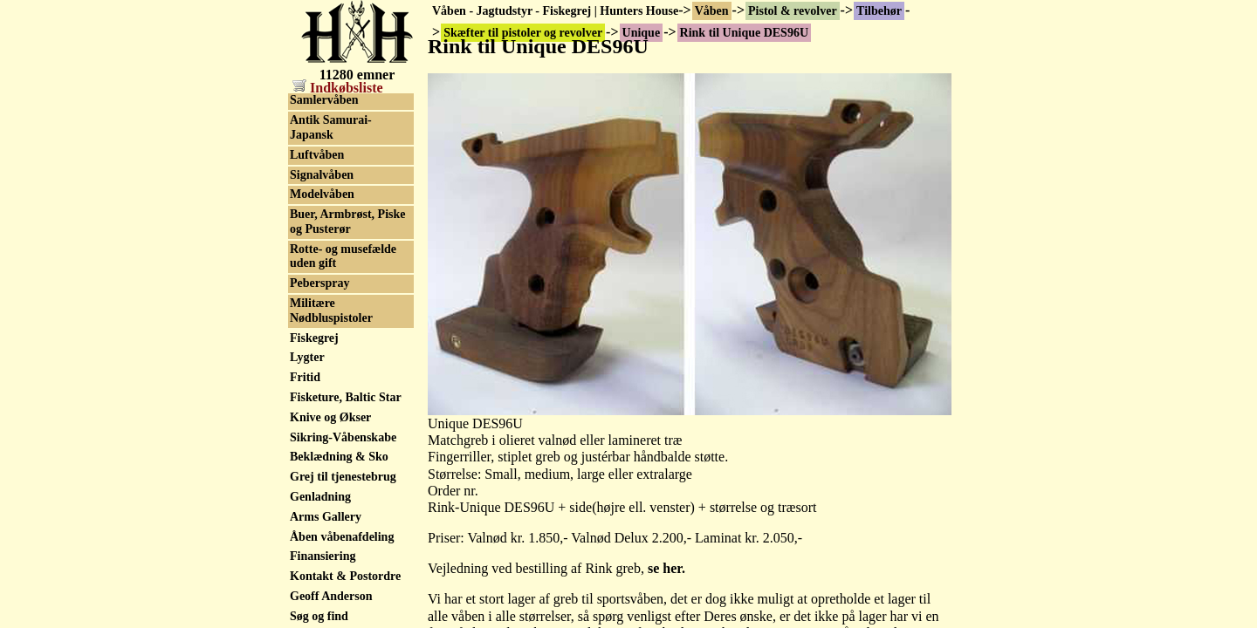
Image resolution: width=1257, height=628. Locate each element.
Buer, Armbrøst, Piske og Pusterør (347, 402)
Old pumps (319, 241)
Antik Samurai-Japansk (331, 308)
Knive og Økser (330, 597)
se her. (666, 568)
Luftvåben (317, 335)
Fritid (305, 557)
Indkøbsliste (337, 87)
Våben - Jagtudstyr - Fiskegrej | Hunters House (555, 10)
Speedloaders (324, 161)
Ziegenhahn (321, 141)
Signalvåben (322, 355)
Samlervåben (324, 280)
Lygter (307, 537)
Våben (712, 10)
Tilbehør (879, 10)
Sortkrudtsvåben (334, 201)
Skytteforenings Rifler (347, 261)
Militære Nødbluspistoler (331, 491)
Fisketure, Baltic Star (346, 577)
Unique (309, 101)
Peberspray (319, 463)
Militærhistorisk (332, 221)
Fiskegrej (314, 518)
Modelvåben (322, 374)
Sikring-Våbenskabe (343, 618)
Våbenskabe (322, 181)
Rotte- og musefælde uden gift (343, 437)
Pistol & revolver (792, 10)
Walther (311, 121)
